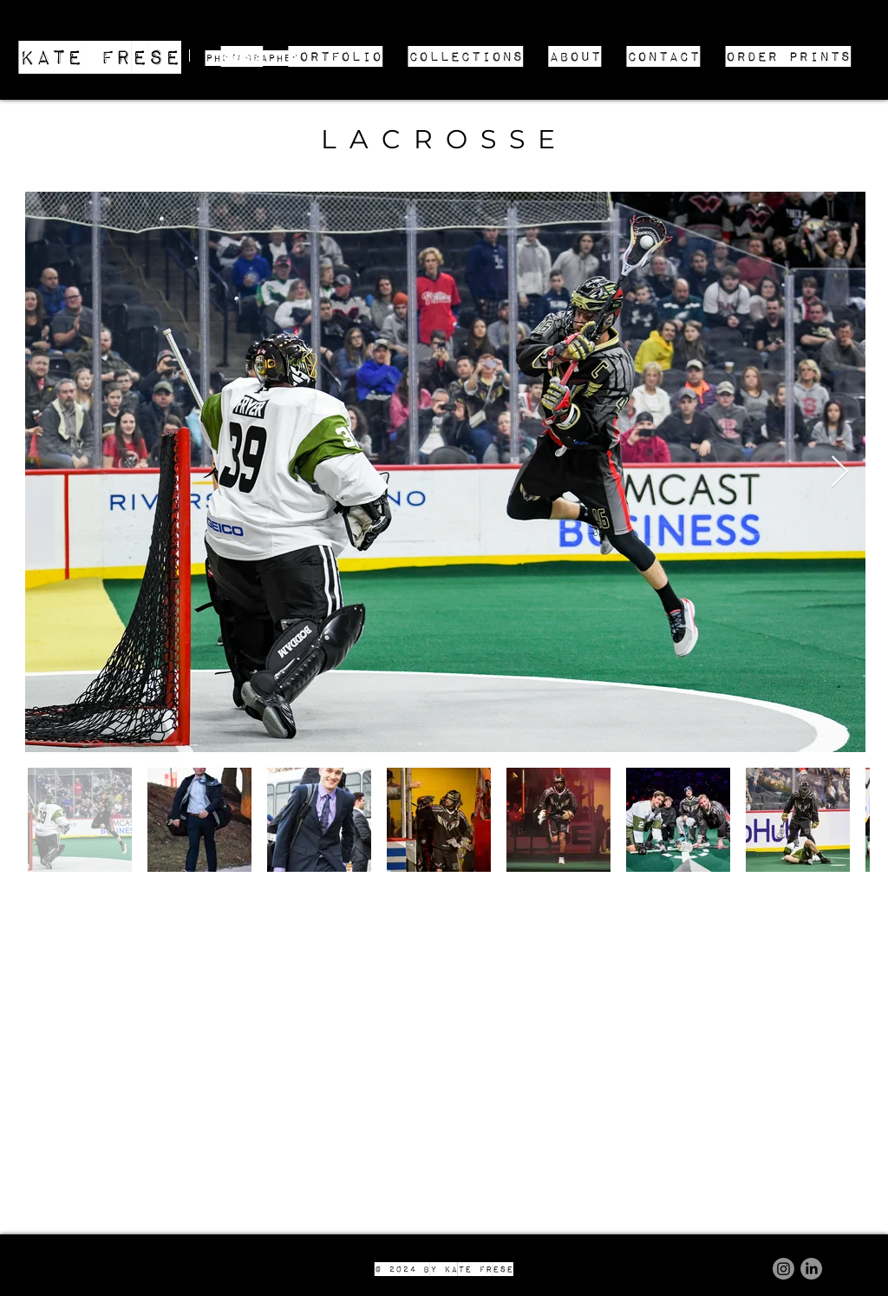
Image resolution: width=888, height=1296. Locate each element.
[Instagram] (783, 1269)
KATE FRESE (100, 56)
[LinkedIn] (811, 1269)
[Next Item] (840, 472)
